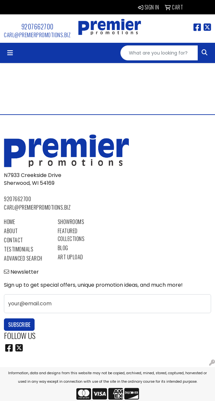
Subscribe (19, 325)
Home (9, 222)
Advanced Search (23, 258)
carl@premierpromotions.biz (37, 35)
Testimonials (18, 249)
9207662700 (37, 26)
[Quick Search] (159, 52)
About (11, 231)
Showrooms (71, 222)
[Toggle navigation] (10, 52)
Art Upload (70, 257)
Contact (13, 240)
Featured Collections (71, 235)
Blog (63, 248)
